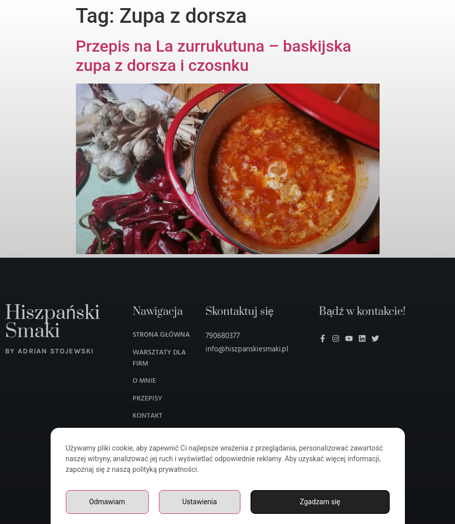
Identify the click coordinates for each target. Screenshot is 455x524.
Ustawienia (199, 502)
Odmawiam (107, 502)
